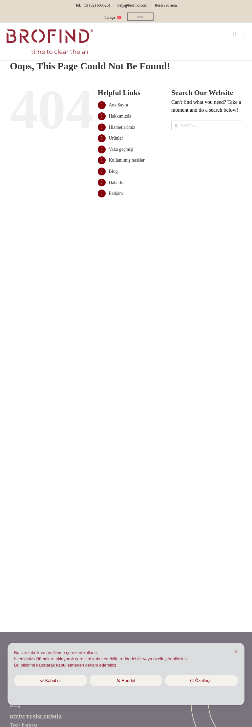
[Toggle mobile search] (235, 34)
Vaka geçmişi (121, 149)
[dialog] (126, 674)
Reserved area (166, 5)
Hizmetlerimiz (122, 127)
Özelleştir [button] (201, 680)
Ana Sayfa (118, 104)
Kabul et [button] (50, 680)
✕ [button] (236, 651)
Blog (113, 171)
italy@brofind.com (132, 5)
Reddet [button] (126, 680)
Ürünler (116, 138)
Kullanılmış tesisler (126, 160)
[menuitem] (112, 17)
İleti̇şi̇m (116, 193)
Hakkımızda (120, 116)
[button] (140, 16)
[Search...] (206, 125)
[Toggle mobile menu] (244, 34)
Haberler (117, 182)
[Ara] (176, 125)
